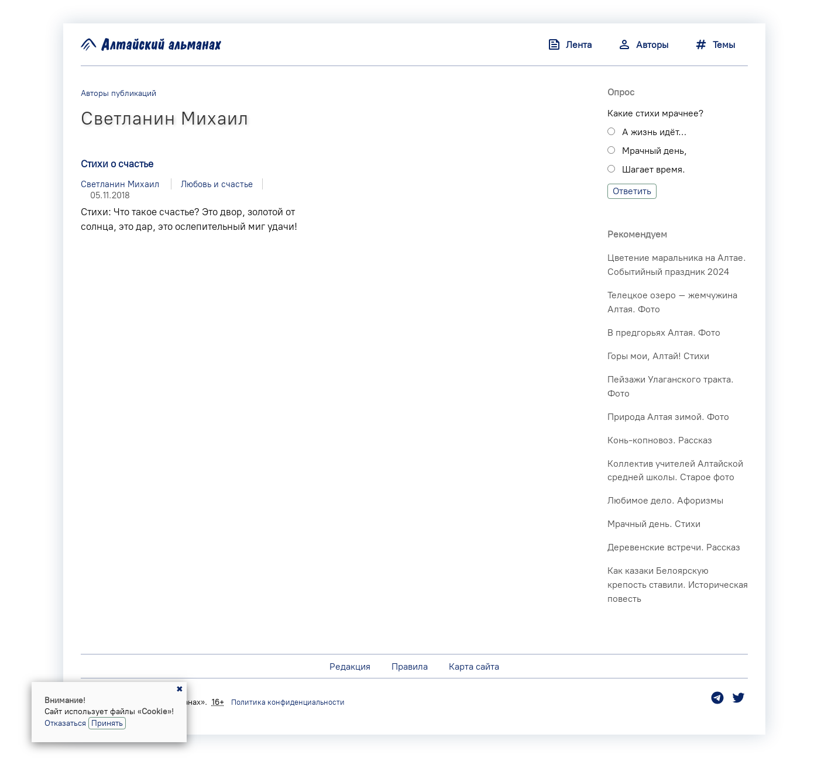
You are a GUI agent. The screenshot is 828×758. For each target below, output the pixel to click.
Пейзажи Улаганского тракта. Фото (670, 386)
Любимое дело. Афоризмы (665, 500)
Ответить (632, 191)
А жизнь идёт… (654, 131)
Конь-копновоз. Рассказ (659, 440)
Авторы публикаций (118, 93)
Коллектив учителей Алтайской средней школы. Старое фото (675, 470)
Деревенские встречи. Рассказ (673, 547)
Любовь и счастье (217, 184)
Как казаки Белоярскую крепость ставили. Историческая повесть (677, 584)
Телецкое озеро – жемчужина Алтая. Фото (672, 302)
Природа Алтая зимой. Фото (668, 416)
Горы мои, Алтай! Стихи (658, 355)
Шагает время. (653, 169)
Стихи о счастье (117, 164)
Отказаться (65, 723)
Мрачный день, (654, 150)
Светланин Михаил (120, 184)
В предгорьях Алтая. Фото (663, 332)
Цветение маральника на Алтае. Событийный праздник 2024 (676, 264)
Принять (107, 723)
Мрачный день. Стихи (653, 523)
